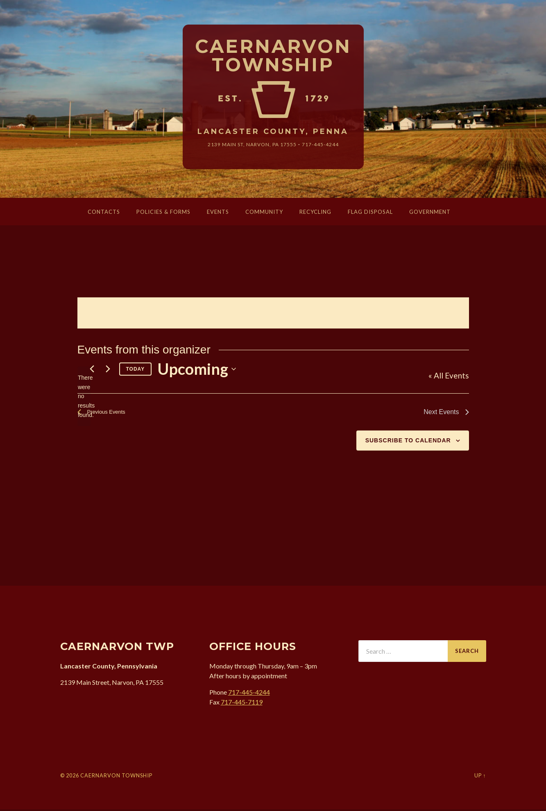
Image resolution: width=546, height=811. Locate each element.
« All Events (448, 377)
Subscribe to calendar (408, 441)
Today (135, 370)
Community (264, 213)
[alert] (84, 398)
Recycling (315, 213)
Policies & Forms (163, 213)
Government (430, 213)
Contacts (104, 213)
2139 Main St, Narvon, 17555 (249, 145)
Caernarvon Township (273, 56)
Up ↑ (480, 776)
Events (218, 213)
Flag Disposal (370, 213)
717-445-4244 (327, 145)
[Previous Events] (92, 371)
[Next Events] (108, 371)
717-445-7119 (242, 703)
